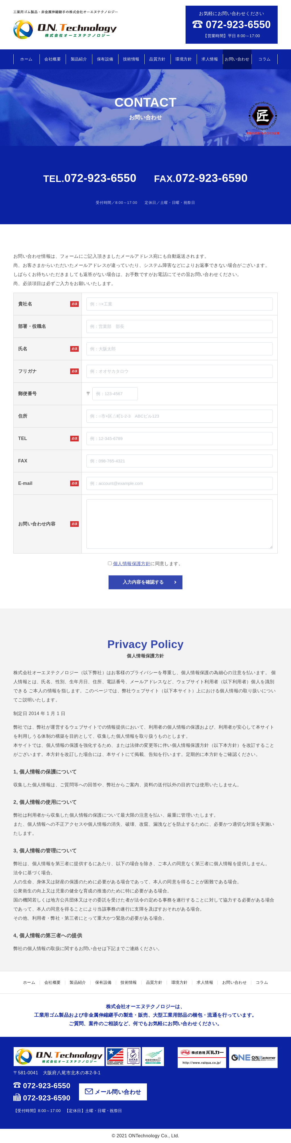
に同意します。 (145, 580)
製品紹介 (79, 59)
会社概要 (52, 59)
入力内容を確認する (149, 598)
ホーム (26, 59)
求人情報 (209, 59)
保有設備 (105, 59)
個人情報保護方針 (131, 580)
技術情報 (131, 59)
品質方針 (157, 59)
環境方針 (183, 59)
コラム (264, 59)
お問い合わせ (237, 59)
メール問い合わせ (113, 1092)
